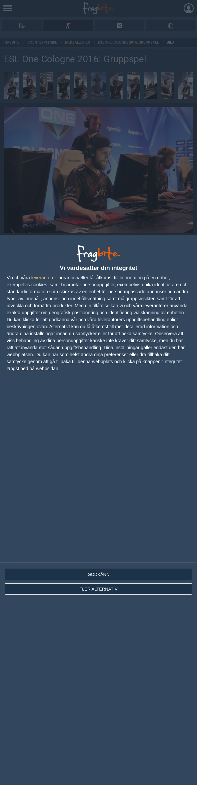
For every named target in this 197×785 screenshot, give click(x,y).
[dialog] (98, 510)
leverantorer (43, 277)
